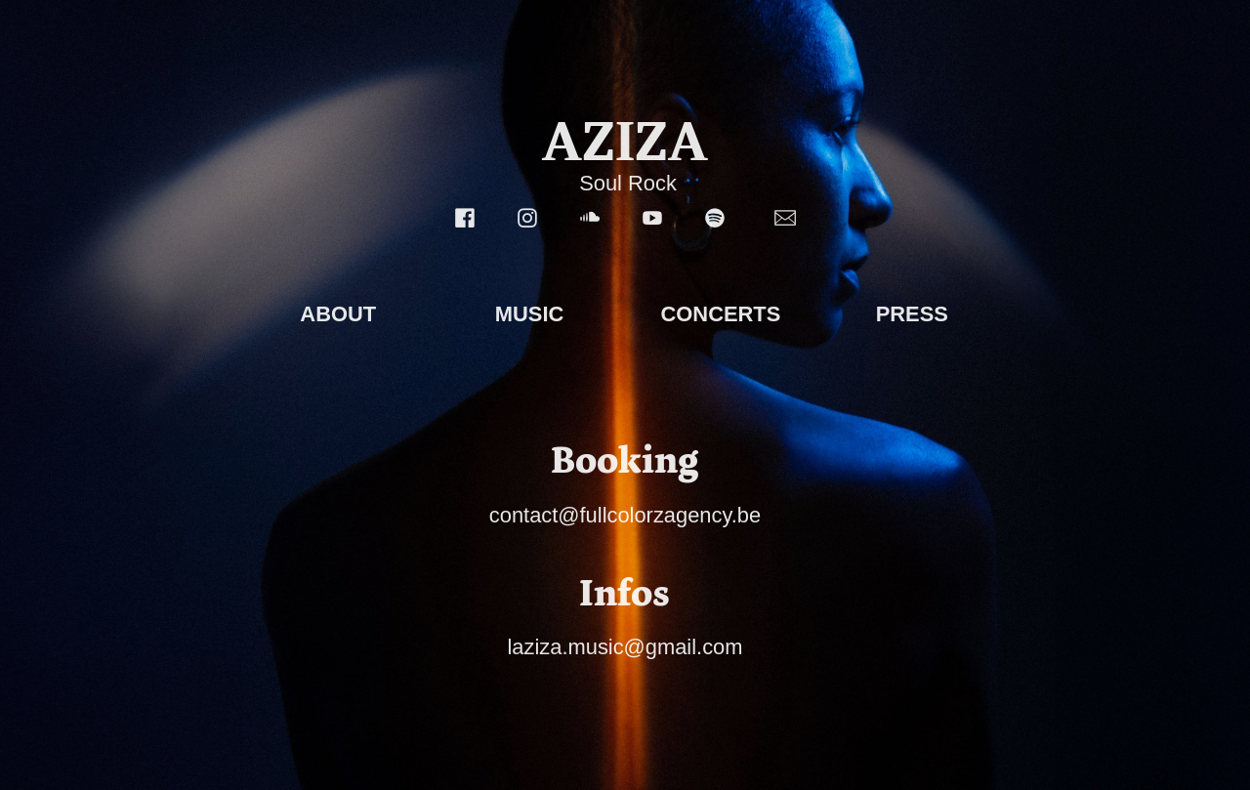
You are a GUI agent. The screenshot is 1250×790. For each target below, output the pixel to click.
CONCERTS (721, 314)
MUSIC (529, 314)
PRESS (912, 314)
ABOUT (338, 314)
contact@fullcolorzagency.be (625, 515)
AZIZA (625, 141)
